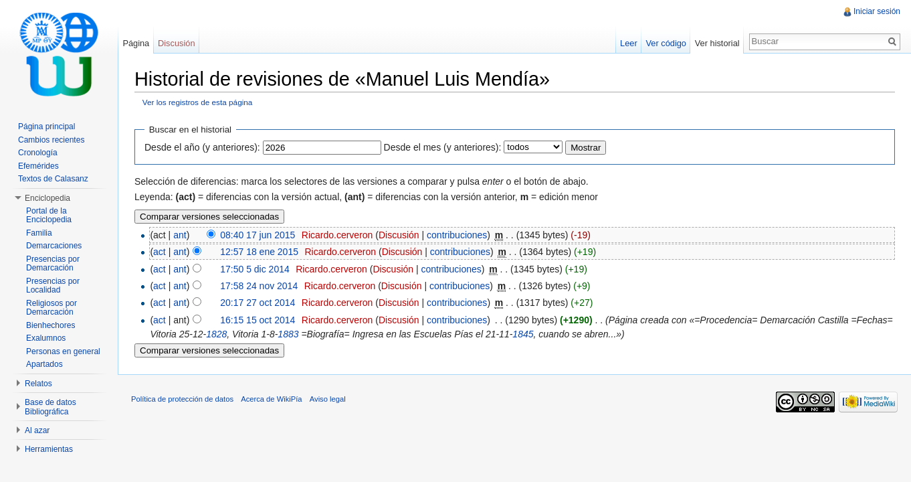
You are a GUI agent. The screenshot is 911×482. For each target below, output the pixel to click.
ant (179, 235)
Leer (628, 43)
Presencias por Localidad (53, 285)
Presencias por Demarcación (53, 263)
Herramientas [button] (49, 449)
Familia (39, 233)
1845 (522, 334)
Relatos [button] (38, 383)
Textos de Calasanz (53, 178)
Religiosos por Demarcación (51, 308)
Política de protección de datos (182, 399)
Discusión (399, 235)
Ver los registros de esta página (197, 102)
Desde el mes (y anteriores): (443, 147)
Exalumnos (46, 338)
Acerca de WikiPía (271, 399)
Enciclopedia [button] (47, 198)
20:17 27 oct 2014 (257, 302)
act (159, 251)
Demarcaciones (54, 245)
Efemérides (38, 166)
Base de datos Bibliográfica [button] (50, 407)
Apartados (44, 364)
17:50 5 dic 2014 (255, 269)
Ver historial (717, 43)
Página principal (46, 126)
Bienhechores (50, 325)
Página (135, 43)
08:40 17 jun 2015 (257, 235)
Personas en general (63, 351)
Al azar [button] (37, 430)
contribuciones (457, 235)
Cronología (38, 152)
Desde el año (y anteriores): (202, 147)
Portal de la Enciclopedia (49, 215)
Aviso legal (328, 399)
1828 (216, 334)
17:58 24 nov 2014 (259, 285)
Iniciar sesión (876, 11)
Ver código (665, 43)
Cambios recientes (51, 140)
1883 (288, 334)
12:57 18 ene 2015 (259, 251)
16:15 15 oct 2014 (257, 320)
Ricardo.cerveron (337, 235)
